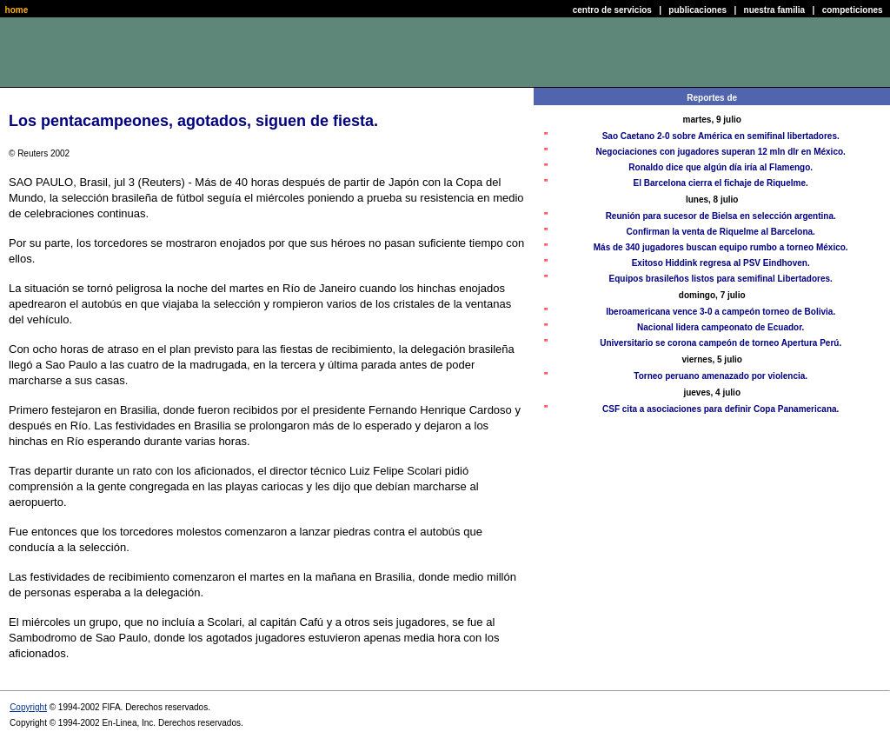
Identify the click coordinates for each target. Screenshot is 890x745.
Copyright (28, 707)
